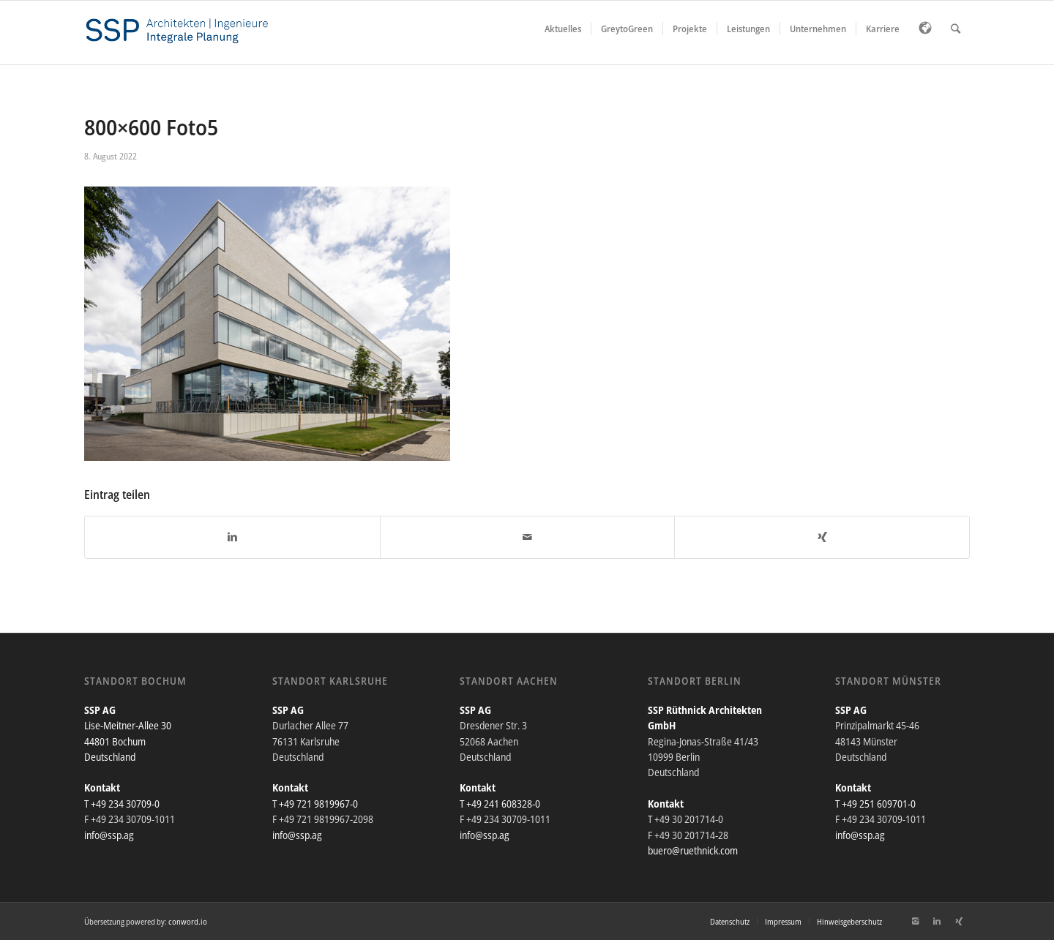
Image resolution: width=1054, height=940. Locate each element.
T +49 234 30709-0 (122, 804)
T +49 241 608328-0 (500, 804)
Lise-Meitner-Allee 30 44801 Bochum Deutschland (127, 741)
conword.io (187, 921)
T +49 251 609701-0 (875, 804)
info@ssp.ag (109, 835)
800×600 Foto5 (151, 127)
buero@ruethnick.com (693, 850)
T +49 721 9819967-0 (315, 804)
